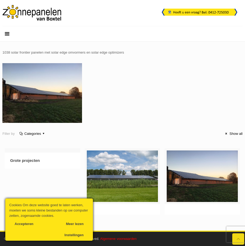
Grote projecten (25, 160)
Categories (32, 134)
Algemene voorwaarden (118, 239)
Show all (233, 134)
